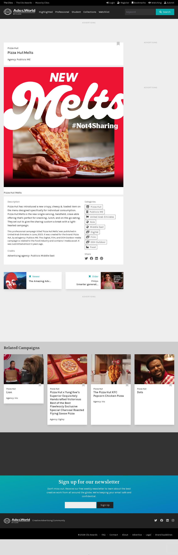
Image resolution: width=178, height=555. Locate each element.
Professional (62, 11)
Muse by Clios (42, 2)
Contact (114, 534)
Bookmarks (139, 2)
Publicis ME (23, 59)
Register (123, 2)
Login (110, 2)
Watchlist (104, 11)
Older (93, 276)
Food (91, 247)
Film (91, 237)
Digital (92, 232)
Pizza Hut (13, 48)
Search (164, 11)
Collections (89, 11)
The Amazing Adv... (40, 281)
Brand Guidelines (163, 534)
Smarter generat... (87, 284)
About (125, 534)
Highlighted (46, 11)
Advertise (137, 534)
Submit (169, 2)
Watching (155, 2)
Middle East (95, 226)
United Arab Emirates (100, 216)
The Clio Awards (24, 2)
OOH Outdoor (95, 242)
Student (76, 11)
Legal (148, 534)
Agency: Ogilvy (57, 419)
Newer (34, 276)
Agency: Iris (12, 398)
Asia (90, 221)
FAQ (103, 534)
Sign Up (105, 505)
